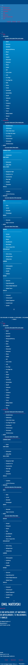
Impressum (21, 660)
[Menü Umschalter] (2, 5)
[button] (14, 309)
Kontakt (6, 660)
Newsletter (2, 608)
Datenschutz (13, 660)
